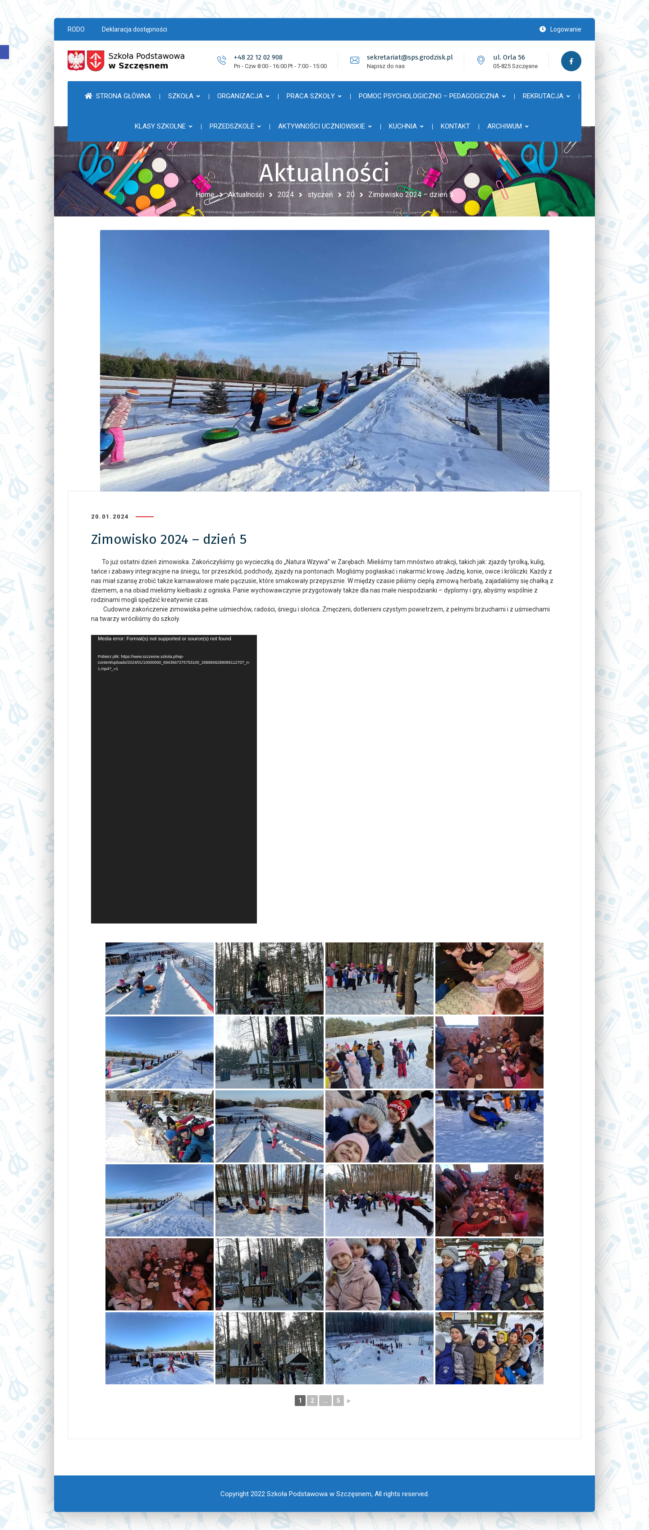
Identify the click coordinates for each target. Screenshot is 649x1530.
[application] (174, 779)
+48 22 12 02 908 (258, 57)
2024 (286, 194)
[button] (4, 52)
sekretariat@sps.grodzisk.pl (410, 57)
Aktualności (246, 194)
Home (205, 194)
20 (351, 194)
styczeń (320, 194)
